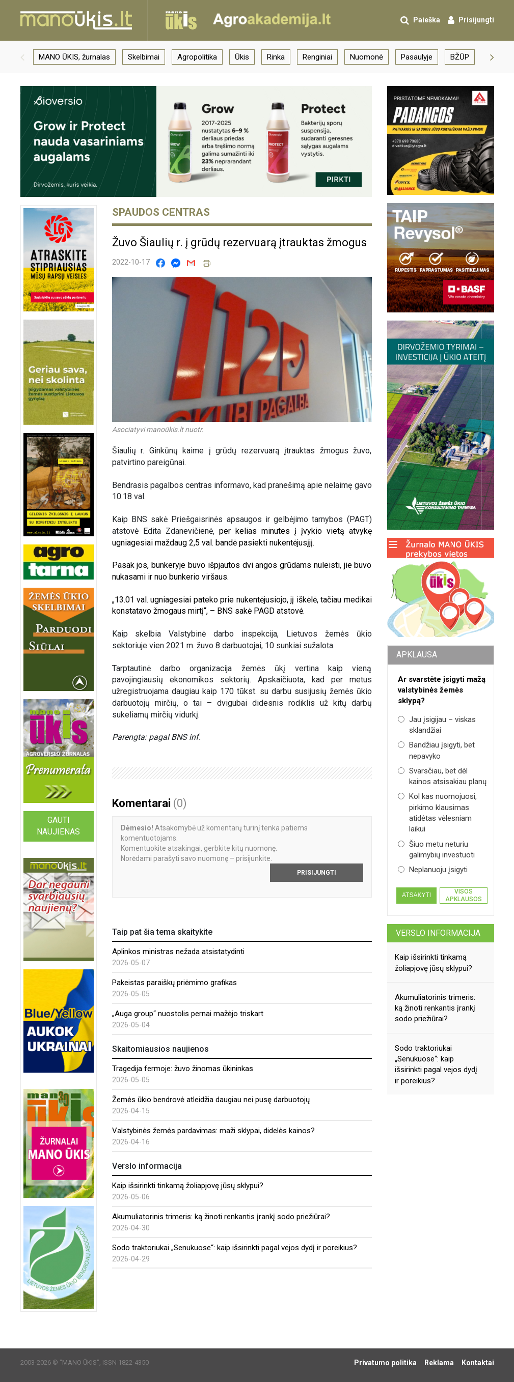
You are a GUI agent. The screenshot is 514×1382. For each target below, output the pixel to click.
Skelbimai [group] (143, 57)
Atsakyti (416, 895)
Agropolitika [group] (197, 57)
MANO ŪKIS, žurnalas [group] (74, 57)
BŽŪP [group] (459, 57)
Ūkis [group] (242, 57)
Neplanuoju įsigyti (433, 869)
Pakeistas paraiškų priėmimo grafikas (174, 982)
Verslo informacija (438, 933)
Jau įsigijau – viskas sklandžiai (437, 725)
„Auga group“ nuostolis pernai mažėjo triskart (187, 1013)
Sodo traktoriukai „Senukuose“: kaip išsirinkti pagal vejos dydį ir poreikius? (234, 1247)
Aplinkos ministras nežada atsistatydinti (178, 951)
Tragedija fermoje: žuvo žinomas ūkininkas (182, 1068)
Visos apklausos (463, 895)
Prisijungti (316, 872)
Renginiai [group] (317, 57)
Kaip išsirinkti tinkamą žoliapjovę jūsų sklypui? (187, 1185)
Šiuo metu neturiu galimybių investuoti (436, 849)
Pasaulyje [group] (416, 57)
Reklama (439, 1363)
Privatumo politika (385, 1363)
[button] (22, 57)
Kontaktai (478, 1363)
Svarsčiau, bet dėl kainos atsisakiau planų (442, 776)
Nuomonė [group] (366, 57)
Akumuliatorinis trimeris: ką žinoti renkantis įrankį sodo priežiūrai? (221, 1216)
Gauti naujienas (58, 826)
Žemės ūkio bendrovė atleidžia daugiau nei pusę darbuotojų (211, 1099)
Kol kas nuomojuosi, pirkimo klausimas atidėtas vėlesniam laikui (437, 812)
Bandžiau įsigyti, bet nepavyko (436, 750)
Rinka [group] (276, 57)
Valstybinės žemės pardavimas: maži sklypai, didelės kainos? (213, 1130)
